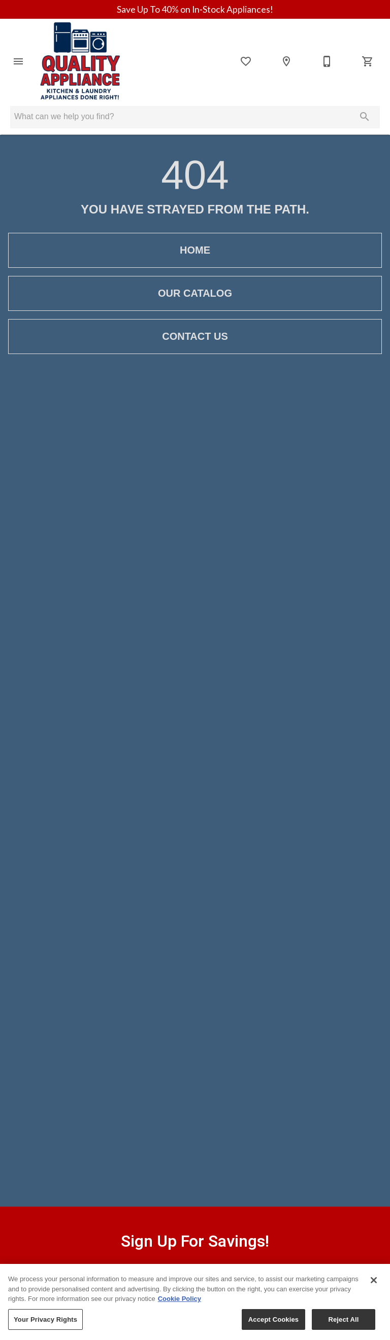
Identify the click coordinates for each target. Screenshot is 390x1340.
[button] (18, 61)
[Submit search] (364, 117)
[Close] (374, 1288)
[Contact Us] (327, 61)
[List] (246, 61)
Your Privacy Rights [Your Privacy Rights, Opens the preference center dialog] (45, 1327)
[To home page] (80, 61)
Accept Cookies (273, 1327)
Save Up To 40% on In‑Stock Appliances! (195, 9)
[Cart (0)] (367, 61)
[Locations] (286, 61)
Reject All (343, 1327)
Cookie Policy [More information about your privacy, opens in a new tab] (179, 1306)
